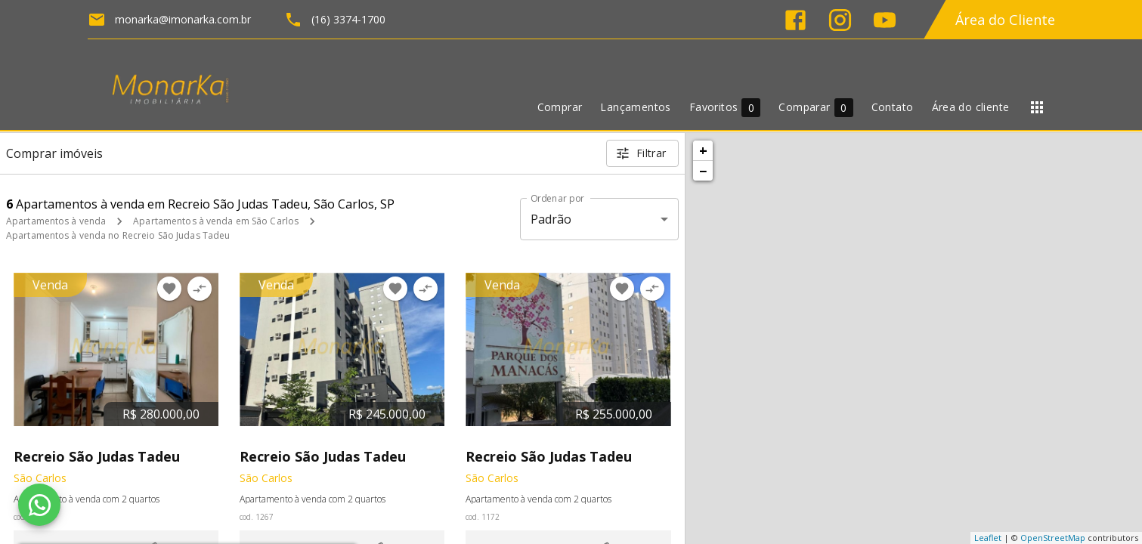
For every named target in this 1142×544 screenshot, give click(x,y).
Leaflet (987, 537)
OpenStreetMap (1052, 537)
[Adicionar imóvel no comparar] (199, 289)
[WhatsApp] (39, 505)
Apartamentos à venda (56, 221)
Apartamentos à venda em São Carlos (216, 221)
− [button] (703, 171)
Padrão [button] (551, 219)
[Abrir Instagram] (840, 20)
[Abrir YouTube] (884, 20)
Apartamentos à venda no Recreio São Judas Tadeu (118, 235)
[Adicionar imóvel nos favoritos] (169, 289)
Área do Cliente (1005, 20)
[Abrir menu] (1037, 107)
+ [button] (703, 150)
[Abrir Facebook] (795, 20)
